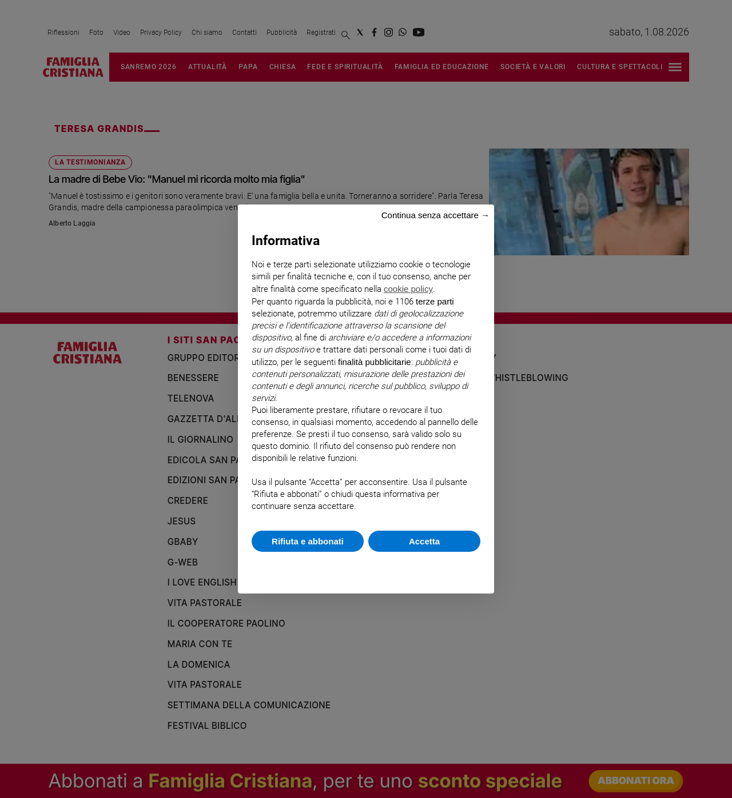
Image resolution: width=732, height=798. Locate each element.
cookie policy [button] (408, 289)
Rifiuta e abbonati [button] (308, 541)
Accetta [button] (424, 541)
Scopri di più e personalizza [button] (366, 567)
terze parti (435, 301)
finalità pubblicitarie (374, 362)
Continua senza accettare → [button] (435, 215)
